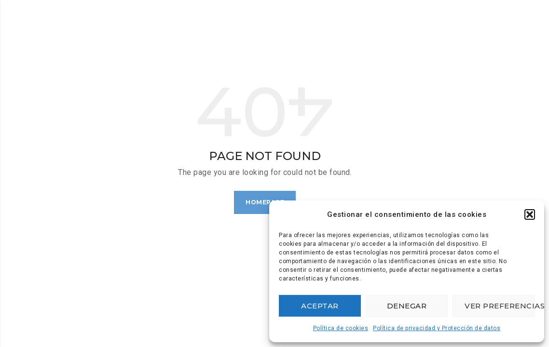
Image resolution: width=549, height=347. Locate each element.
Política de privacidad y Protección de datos (436, 328)
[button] (530, 214)
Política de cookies (341, 328)
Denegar (407, 305)
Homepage (265, 202)
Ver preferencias (500, 305)
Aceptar (320, 305)
